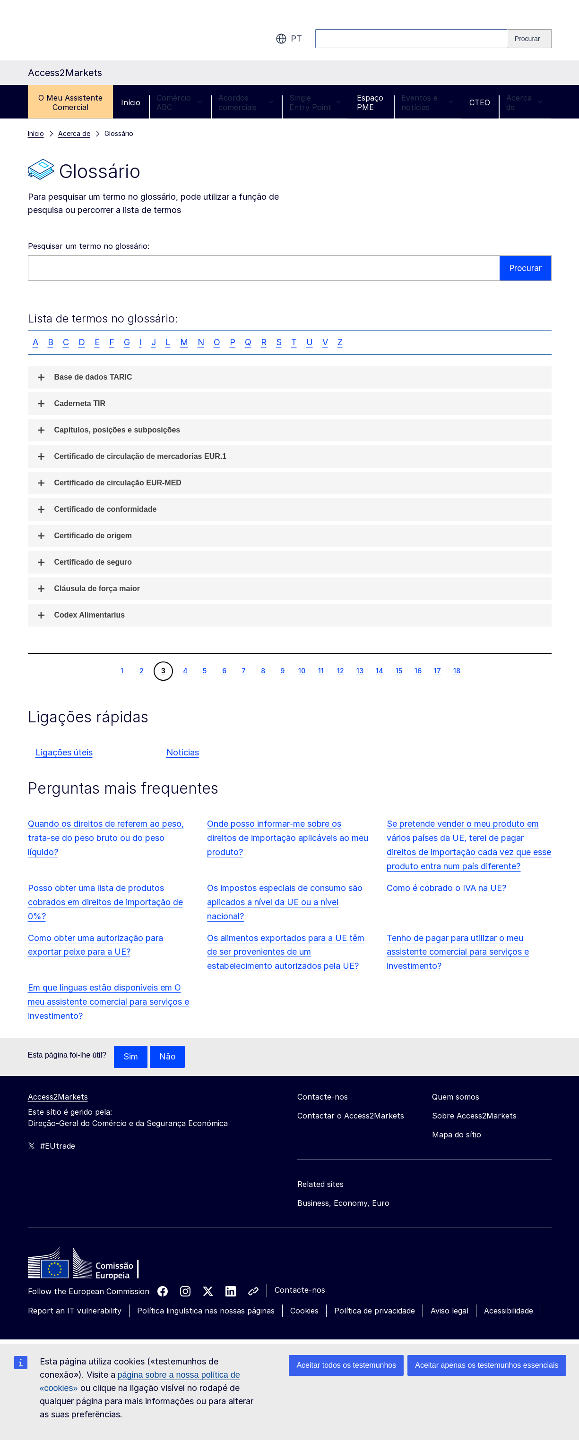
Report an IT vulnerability (74, 1311)
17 (437, 670)
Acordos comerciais (245, 102)
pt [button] (289, 38)
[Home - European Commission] (96, 1265)
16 (418, 670)
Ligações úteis (64, 752)
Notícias (182, 752)
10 (301, 670)
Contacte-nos (300, 1290)
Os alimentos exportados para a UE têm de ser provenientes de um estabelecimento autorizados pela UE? (285, 952)
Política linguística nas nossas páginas (206, 1311)
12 (340, 670)
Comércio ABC (179, 102)
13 (359, 670)
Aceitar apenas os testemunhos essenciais (486, 1365)
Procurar (525, 268)
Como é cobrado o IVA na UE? (446, 888)
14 (379, 670)
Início (130, 102)
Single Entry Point (315, 102)
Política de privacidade (374, 1311)
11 (321, 670)
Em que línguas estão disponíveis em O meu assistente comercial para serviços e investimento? (108, 1002)
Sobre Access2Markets (474, 1116)
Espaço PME (370, 102)
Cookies (304, 1311)
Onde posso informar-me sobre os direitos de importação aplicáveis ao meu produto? (287, 838)
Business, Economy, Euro (343, 1203)
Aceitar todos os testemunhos (346, 1365)
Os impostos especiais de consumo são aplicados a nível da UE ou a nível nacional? (285, 902)
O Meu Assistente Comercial (70, 102)
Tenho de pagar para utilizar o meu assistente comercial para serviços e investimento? (458, 952)
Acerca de (524, 102)
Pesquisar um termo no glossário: (88, 246)
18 (456, 670)
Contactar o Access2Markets (350, 1116)
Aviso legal (449, 1311)
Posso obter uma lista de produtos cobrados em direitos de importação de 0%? (105, 902)
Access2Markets (58, 1097)
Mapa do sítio (456, 1135)
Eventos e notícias (427, 102)
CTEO (479, 102)
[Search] (530, 38)
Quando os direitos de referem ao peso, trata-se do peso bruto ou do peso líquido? (106, 838)
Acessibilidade (508, 1311)
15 (398, 670)
